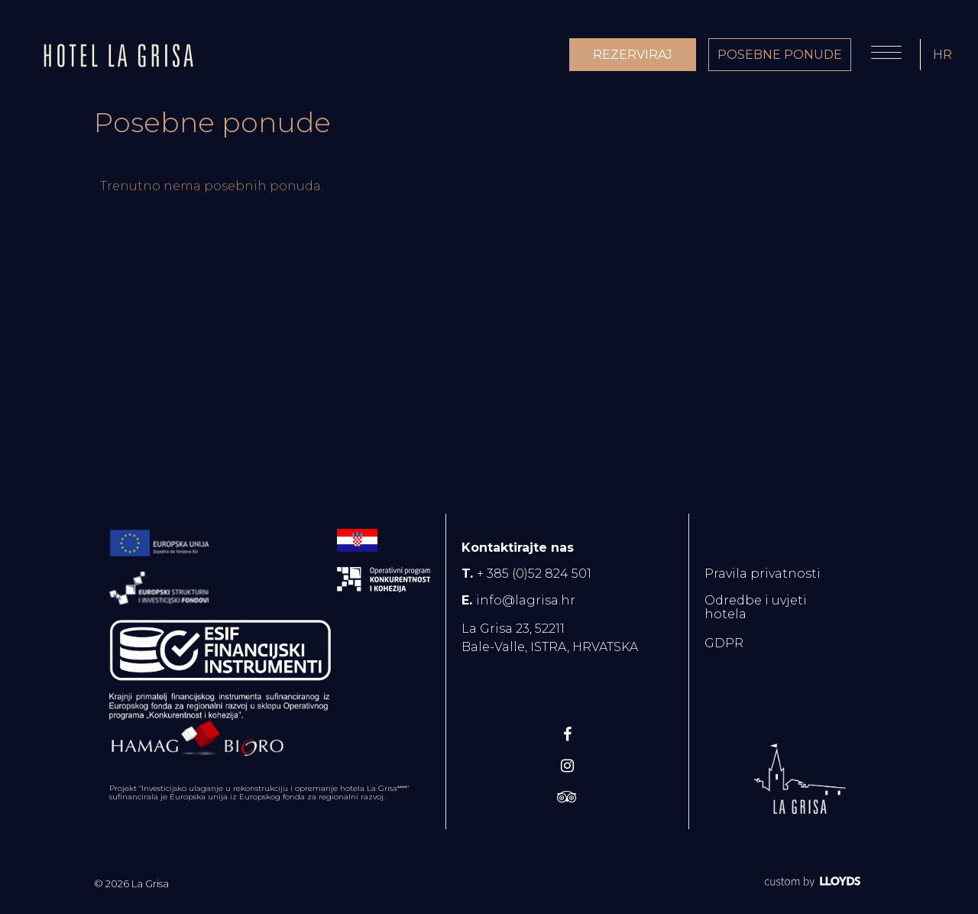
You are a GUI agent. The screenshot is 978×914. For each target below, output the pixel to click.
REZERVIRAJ (632, 54)
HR (942, 54)
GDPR (723, 643)
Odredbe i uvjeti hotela (755, 607)
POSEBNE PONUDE (779, 54)
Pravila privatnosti (762, 573)
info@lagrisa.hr (525, 600)
